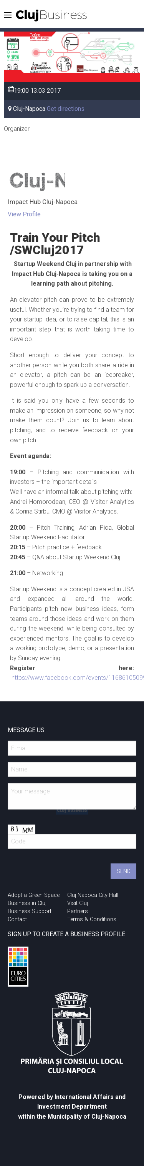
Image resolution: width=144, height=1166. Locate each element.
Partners (77, 911)
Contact (17, 919)
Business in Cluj (27, 903)
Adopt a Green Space (34, 895)
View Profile (24, 214)
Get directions (65, 108)
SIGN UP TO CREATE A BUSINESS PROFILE (66, 934)
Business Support (29, 911)
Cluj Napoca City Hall (92, 895)
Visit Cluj (77, 903)
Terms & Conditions (91, 919)
